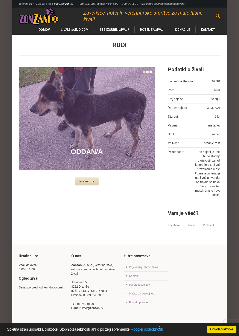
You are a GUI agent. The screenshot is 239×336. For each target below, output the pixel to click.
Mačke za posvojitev (141, 293)
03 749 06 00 (36, 3)
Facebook (174, 225)
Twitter (191, 225)
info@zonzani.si (63, 3)
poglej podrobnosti (148, 329)
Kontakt (134, 275)
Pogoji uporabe (138, 302)
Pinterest (208, 225)
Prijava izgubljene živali (143, 267)
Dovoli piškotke (221, 329)
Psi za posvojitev (139, 284)
